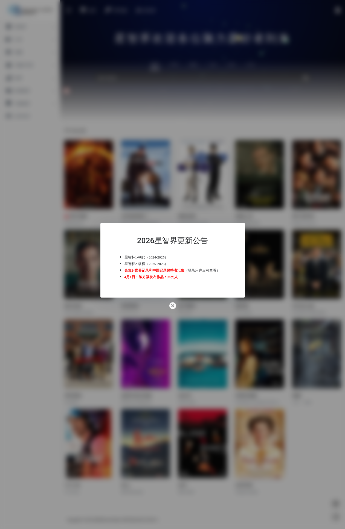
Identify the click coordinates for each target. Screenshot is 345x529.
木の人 (172, 277)
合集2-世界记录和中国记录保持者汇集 (154, 270)
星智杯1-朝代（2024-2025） (146, 257)
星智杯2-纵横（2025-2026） (146, 264)
